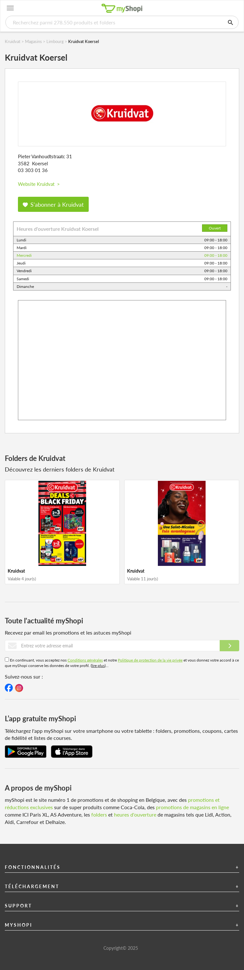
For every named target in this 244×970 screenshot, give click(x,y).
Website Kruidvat (39, 183)
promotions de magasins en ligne (192, 807)
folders (99, 814)
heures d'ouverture (135, 814)
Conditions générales (85, 660)
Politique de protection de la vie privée (150, 660)
